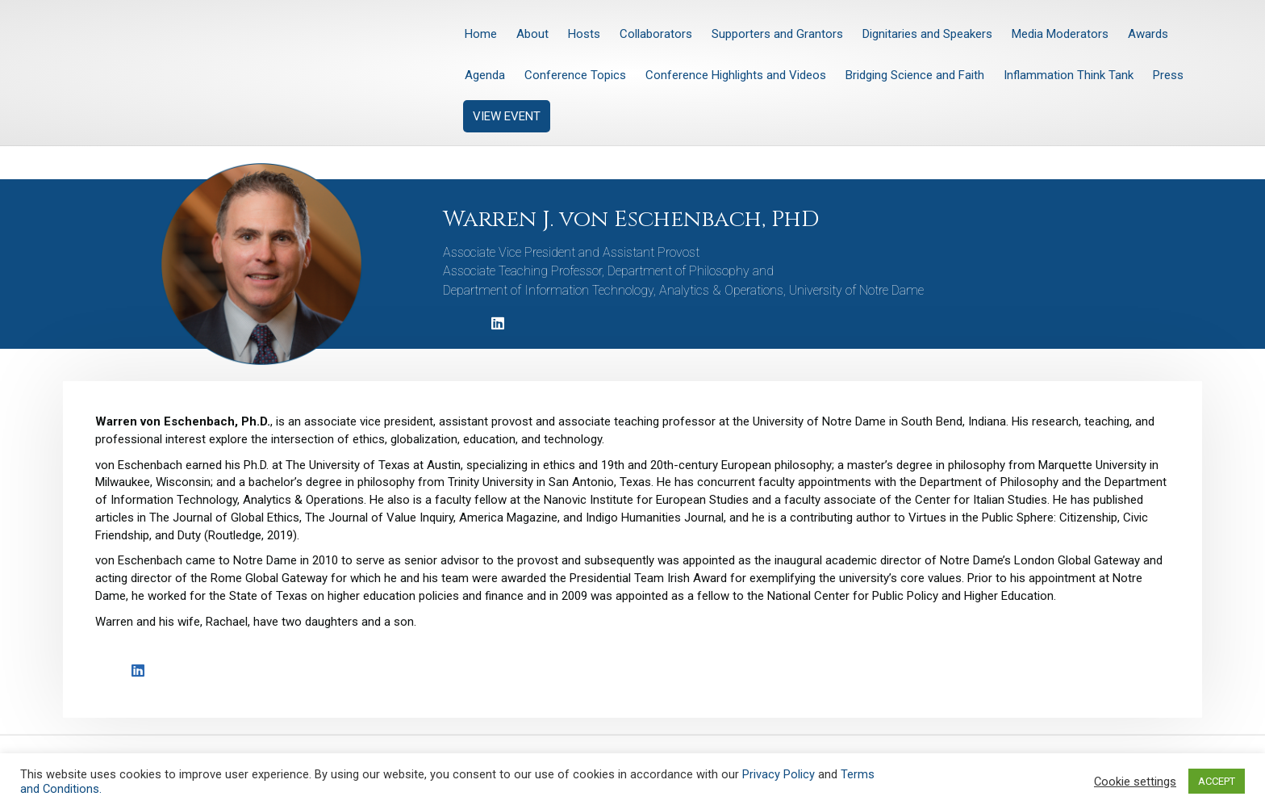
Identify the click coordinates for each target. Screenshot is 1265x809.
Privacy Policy (778, 774)
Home (481, 34)
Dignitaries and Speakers (927, 34)
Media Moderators (1060, 34)
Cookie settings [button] (1135, 781)
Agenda (485, 75)
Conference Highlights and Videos (735, 75)
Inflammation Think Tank (1068, 75)
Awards (1148, 34)
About (532, 34)
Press (1168, 75)
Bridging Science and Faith (914, 75)
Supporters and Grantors (777, 34)
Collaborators (656, 34)
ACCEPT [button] (1216, 781)
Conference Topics (575, 75)
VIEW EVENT (507, 116)
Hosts (584, 34)
